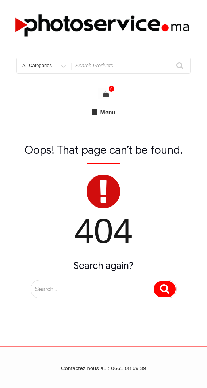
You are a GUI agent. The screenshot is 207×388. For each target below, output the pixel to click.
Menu (104, 112)
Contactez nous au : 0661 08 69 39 (103, 368)
